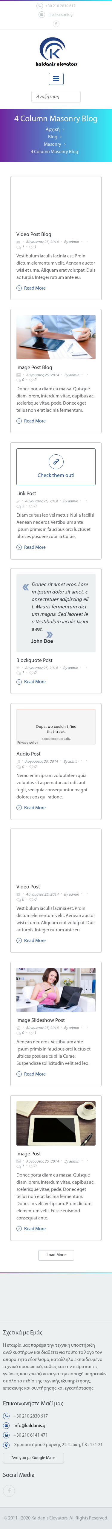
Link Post (26, 493)
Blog (52, 137)
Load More (56, 1255)
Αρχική (53, 129)
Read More (31, 288)
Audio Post (28, 754)
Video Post (28, 887)
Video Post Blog (33, 234)
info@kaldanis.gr (56, 14)
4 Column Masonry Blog (54, 152)
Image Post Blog (34, 367)
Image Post (28, 1154)
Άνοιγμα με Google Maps (33, 1458)
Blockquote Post (34, 660)
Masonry (52, 144)
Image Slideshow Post (40, 1020)
